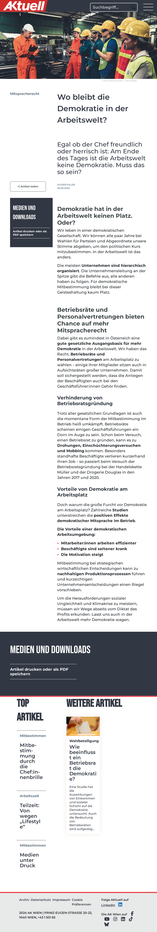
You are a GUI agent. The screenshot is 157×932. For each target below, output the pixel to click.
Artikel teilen (27, 186)
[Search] (114, 7)
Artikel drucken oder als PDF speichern (30, 233)
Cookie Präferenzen (81, 902)
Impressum (61, 900)
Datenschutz (41, 900)
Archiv (24, 900)
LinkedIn (108, 905)
